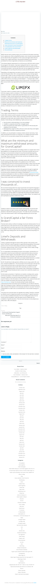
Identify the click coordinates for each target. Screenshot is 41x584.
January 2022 (21, 427)
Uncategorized (22, 553)
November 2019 (22, 455)
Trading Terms (8, 40)
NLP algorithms (22, 534)
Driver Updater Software (22, 496)
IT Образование (21, 512)
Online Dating (21, 536)
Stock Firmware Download (21, 549)
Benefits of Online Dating (20, 371)
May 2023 (22, 397)
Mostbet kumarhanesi (21, 532)
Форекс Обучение (22, 572)
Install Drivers (21, 508)
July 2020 (22, 447)
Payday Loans (22, 538)
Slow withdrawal (8, 50)
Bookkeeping (21, 480)
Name (3, 345)
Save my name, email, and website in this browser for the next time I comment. (21, 354)
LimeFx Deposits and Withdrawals (12, 48)
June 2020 (22, 449)
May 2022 (22, 419)
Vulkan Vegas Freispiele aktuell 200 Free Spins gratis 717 (21, 557)
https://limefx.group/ (6, 282)
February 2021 (22, 444)
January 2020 (21, 451)
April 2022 (22, 421)
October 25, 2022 (5, 33)
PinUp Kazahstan (21, 540)
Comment (3, 342)
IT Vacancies (21, 510)
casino (21, 481)
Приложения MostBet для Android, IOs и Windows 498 (21, 566)
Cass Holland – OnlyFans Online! (20, 369)
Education (22, 498)
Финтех (21, 568)
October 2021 (22, 432)
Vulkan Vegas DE (21, 555)
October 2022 (22, 410)
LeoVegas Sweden (21, 523)
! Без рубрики (22, 463)
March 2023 (21, 400)
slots (22, 544)
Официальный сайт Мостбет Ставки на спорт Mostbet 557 (21, 564)
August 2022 (21, 414)
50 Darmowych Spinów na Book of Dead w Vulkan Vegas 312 (21, 470)
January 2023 (21, 404)
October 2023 (22, 387)
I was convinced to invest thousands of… (14, 45)
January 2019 (21, 457)
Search (20, 361)
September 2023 (21, 389)
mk (21, 529)
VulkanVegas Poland (22, 559)
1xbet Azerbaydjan (21, 466)
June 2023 (22, 395)
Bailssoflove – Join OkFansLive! (20, 373)
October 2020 (22, 446)
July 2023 (22, 393)
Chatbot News (22, 483)
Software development (21, 547)
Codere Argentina (21, 485)
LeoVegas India (22, 521)
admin (3, 31)
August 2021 (21, 434)
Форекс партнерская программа (22, 574)
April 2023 (22, 398)
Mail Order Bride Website (22, 525)
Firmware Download (22, 502)
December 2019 (22, 453)
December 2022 (22, 406)
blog (22, 476)
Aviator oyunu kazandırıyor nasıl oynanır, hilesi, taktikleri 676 (22, 472)
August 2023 (21, 391)
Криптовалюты (22, 562)
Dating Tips (21, 493)
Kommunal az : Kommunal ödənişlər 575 (22, 515)
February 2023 (22, 402)
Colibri (34, 582)
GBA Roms (22, 506)
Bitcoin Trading (22, 474)
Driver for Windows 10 (21, 495)
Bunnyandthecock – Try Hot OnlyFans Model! (20, 376)
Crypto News (21, 489)
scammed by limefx (34, 172)
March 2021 (21, 442)
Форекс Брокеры (21, 570)
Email (2, 348)
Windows (22, 561)
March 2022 (21, 423)
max (22, 527)
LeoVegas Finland (21, 519)
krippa (22, 517)
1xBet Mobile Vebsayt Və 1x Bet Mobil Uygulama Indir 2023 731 (22, 468)
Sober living (21, 545)
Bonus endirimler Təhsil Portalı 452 (22, 478)
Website (3, 351)
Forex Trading (4, 305)
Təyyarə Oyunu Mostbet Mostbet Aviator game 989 (21, 551)
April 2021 (22, 440)
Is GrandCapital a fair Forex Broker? (13, 46)
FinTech (21, 500)
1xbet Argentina (22, 465)
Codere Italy (21, 487)
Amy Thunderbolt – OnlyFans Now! (20, 374)
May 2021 (22, 438)
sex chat (21, 542)
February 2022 (22, 425)
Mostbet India (22, 530)
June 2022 (22, 417)
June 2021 (22, 436)
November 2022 (22, 408)
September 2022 (21, 412)
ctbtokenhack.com (21, 491)
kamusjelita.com (21, 513)
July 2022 (22, 415)
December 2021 (22, 429)
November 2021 (22, 431)
